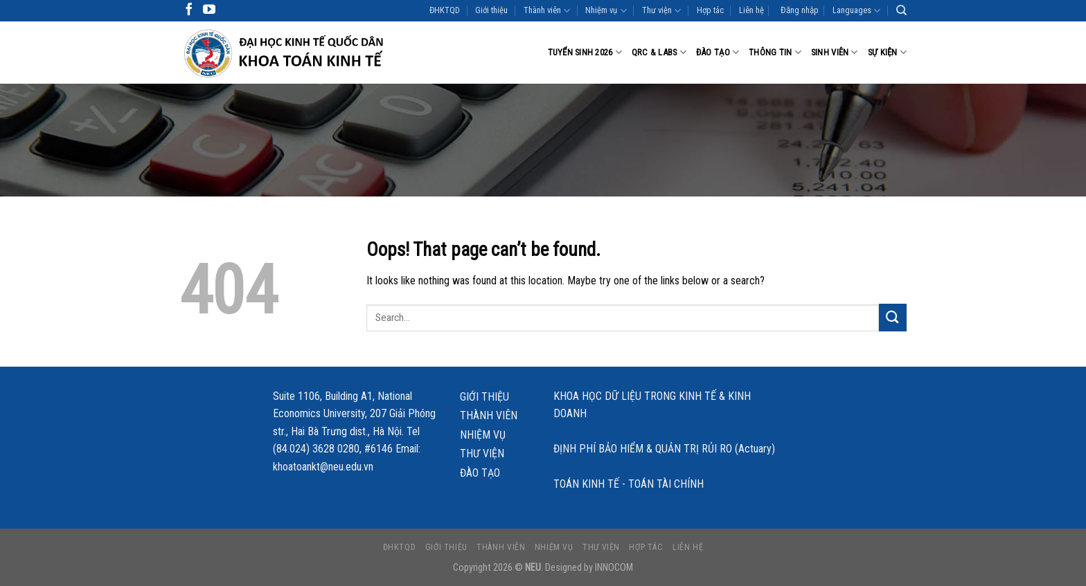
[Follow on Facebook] (189, 10)
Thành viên (547, 10)
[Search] (901, 10)
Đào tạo (717, 52)
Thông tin (775, 52)
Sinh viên (834, 52)
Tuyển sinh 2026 (585, 52)
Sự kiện (887, 52)
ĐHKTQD (444, 10)
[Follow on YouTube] (209, 10)
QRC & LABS (659, 52)
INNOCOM (614, 568)
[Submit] (893, 317)
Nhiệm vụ (605, 10)
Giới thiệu (491, 10)
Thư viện (661, 10)
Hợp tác (710, 10)
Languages (856, 10)
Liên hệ (751, 10)
